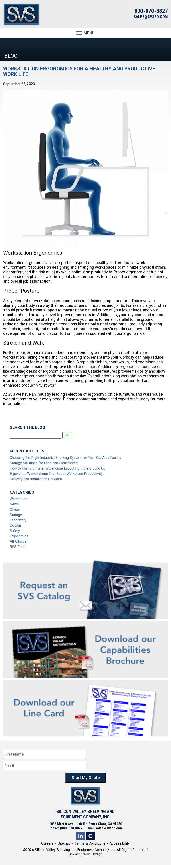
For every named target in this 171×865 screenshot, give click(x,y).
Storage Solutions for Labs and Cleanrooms (44, 463)
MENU (85, 33)
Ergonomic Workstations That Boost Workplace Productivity (56, 474)
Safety (15, 531)
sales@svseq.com (109, 828)
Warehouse (18, 499)
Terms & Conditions (90, 843)
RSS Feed (17, 547)
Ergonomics (19, 536)
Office (14, 509)
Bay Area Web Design (85, 854)
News (14, 504)
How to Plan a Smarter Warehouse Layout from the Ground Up (57, 468)
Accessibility (120, 843)
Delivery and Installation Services (36, 479)
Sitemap (64, 843)
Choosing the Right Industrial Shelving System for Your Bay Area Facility (65, 458)
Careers (47, 843)
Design (15, 525)
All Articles (18, 541)
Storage (16, 515)
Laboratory (18, 520)
